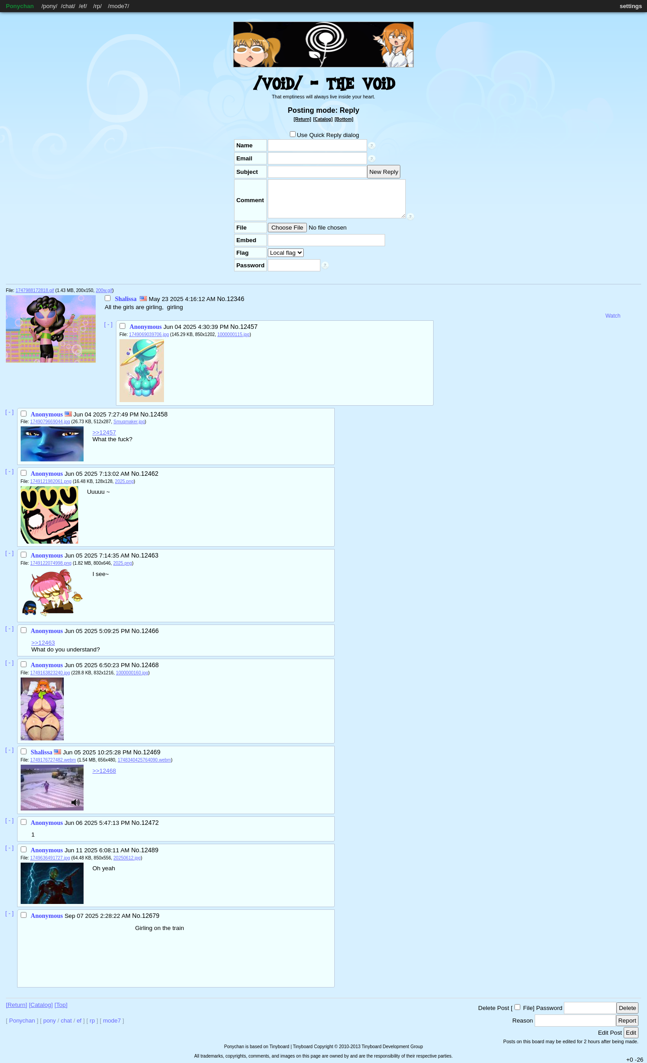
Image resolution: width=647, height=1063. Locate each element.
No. (222, 298)
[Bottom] (344, 119)
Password (549, 1008)
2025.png (124, 481)
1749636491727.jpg (50, 857)
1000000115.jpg (233, 334)
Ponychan (20, 6)
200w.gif (104, 290)
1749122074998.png (50, 563)
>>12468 (104, 770)
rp (97, 6)
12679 (151, 915)
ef (82, 6)
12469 (151, 752)
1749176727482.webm (53, 759)
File (527, 1008)
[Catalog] (322, 119)
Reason (522, 1020)
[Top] (60, 1004)
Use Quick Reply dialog (324, 135)
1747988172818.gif (35, 290)
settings (631, 6)
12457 (248, 326)
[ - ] (108, 324)
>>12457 (104, 432)
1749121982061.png (50, 481)
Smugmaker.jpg (129, 421)
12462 (150, 473)
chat (68, 6)
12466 (150, 630)
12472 (150, 822)
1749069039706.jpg (148, 334)
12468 (150, 665)
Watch (612, 316)
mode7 (119, 6)
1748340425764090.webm (144, 759)
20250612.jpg (127, 857)
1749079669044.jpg (50, 421)
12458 (159, 414)
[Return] (302, 119)
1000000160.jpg (132, 672)
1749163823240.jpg (50, 672)
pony (49, 6)
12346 (235, 298)
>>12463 (43, 642)
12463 (150, 555)
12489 (150, 850)
